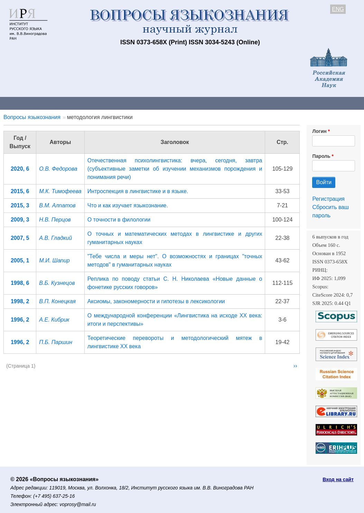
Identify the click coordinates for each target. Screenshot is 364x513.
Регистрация (328, 199)
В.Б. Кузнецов (57, 283)
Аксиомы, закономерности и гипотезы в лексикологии (156, 301)
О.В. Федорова (58, 169)
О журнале (21, 103)
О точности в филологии (119, 220)
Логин (319, 131)
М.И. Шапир (54, 260)
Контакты (60, 103)
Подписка (240, 103)
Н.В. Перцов (55, 220)
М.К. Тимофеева (60, 191)
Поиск (349, 103)
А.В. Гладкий (55, 238)
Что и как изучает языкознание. (127, 205)
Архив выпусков (193, 103)
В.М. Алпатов (57, 205)
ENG (338, 9)
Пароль (321, 156)
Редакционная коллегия (297, 103)
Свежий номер (140, 103)
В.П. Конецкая (57, 301)
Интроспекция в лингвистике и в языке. (137, 191)
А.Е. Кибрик (54, 320)
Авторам (97, 103)
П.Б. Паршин (55, 342)
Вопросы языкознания (31, 117)
